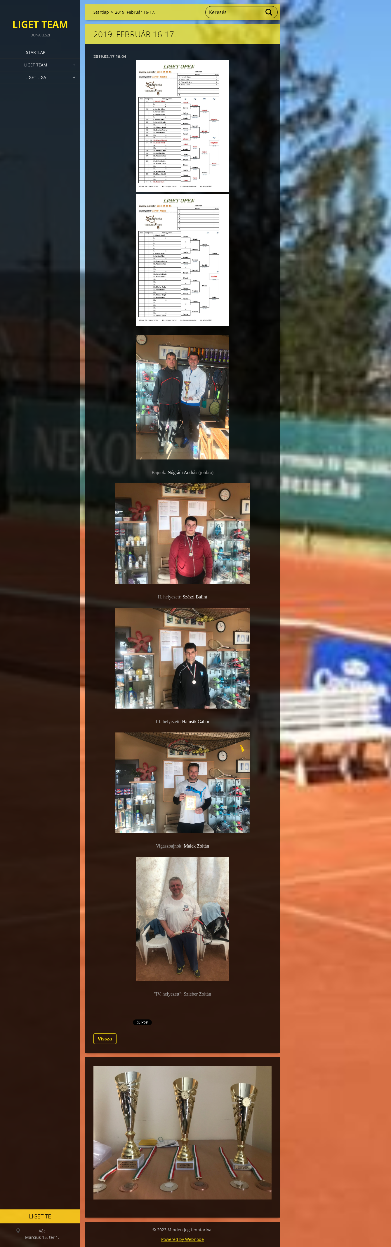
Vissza (105, 1038)
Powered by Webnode (182, 1239)
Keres (269, 12)
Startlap (35, 52)
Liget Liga (35, 77)
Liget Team (35, 65)
